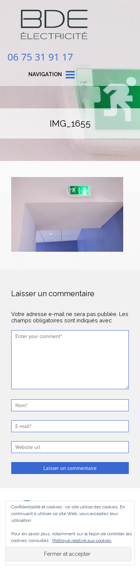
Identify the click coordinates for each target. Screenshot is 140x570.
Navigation (45, 74)
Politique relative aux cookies (81, 540)
